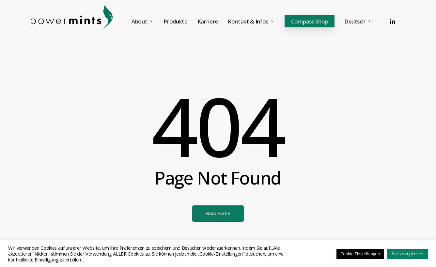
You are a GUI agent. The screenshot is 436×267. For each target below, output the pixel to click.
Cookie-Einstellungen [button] (360, 254)
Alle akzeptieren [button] (407, 253)
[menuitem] (358, 21)
